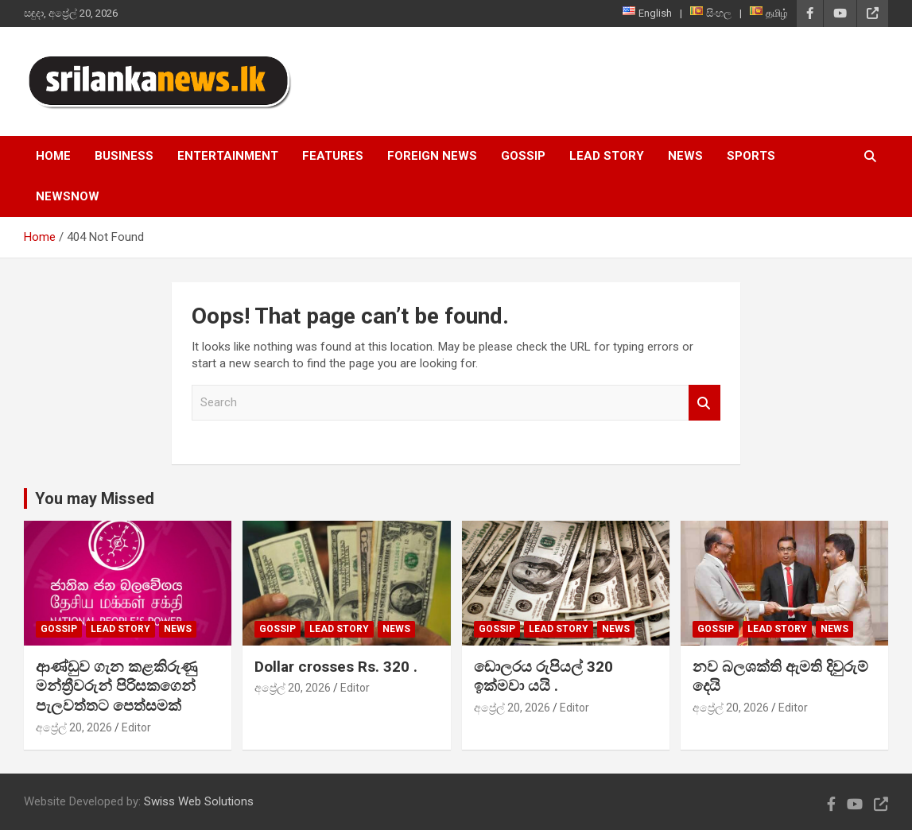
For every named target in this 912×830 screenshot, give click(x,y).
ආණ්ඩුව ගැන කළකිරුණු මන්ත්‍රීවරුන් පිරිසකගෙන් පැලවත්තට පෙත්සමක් (116, 686)
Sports (751, 156)
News (685, 156)
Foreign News (432, 156)
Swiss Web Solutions (199, 801)
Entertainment (227, 156)
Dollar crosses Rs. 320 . (335, 666)
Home (53, 156)
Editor (136, 727)
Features (332, 156)
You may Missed (94, 498)
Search (704, 403)
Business (124, 156)
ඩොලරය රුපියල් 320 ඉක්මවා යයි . (543, 676)
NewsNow (67, 196)
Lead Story (606, 156)
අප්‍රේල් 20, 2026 (74, 727)
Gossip (523, 156)
